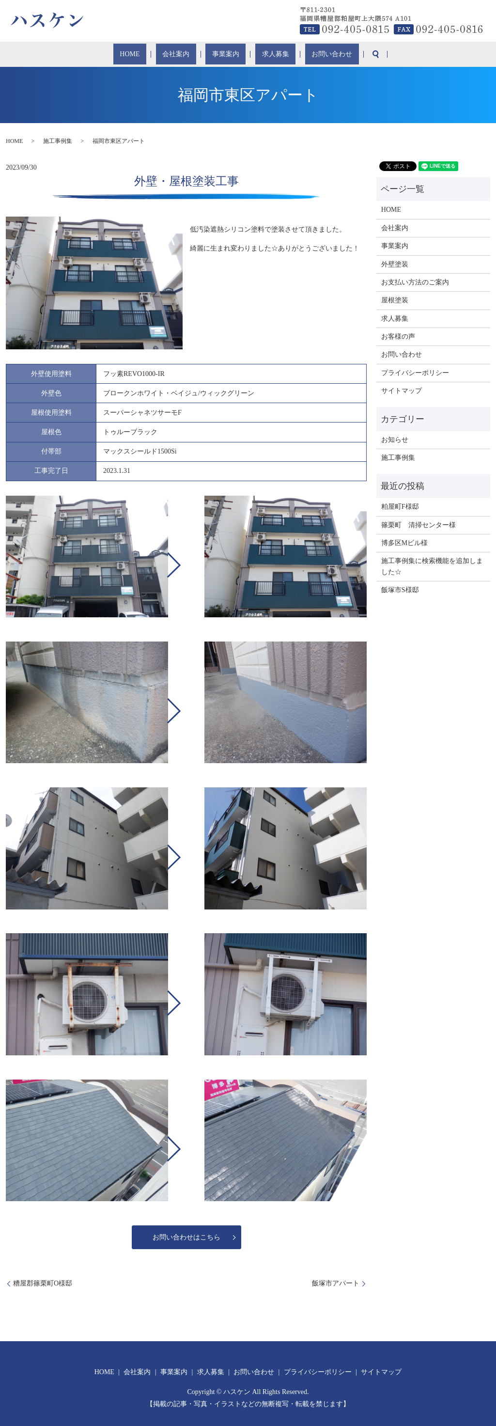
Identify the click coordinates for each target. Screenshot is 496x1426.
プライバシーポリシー (415, 372)
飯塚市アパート (335, 1283)
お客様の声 (398, 336)
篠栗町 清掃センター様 (418, 525)
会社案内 (186, 54)
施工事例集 (57, 141)
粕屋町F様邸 (400, 506)
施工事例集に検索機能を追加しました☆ (432, 566)
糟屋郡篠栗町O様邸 (42, 1283)
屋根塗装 (394, 300)
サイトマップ (401, 390)
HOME (151, 54)
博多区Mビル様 (404, 543)
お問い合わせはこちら (186, 1237)
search (348, 54)
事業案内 (224, 54)
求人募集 (264, 54)
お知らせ (394, 439)
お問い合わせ (310, 54)
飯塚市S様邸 (400, 590)
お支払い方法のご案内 (415, 282)
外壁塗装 (394, 264)
